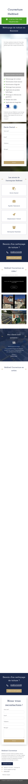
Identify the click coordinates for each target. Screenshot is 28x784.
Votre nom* (6, 131)
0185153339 (16, 252)
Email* (5, 137)
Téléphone (6, 143)
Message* (6, 149)
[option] (14, 351)
